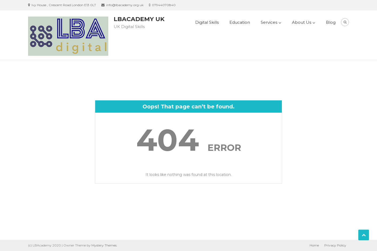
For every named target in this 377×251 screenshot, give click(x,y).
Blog (331, 22)
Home (314, 245)
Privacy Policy (335, 245)
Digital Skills (207, 22)
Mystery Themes (104, 245)
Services (269, 22)
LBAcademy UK (139, 19)
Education (239, 22)
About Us (301, 22)
